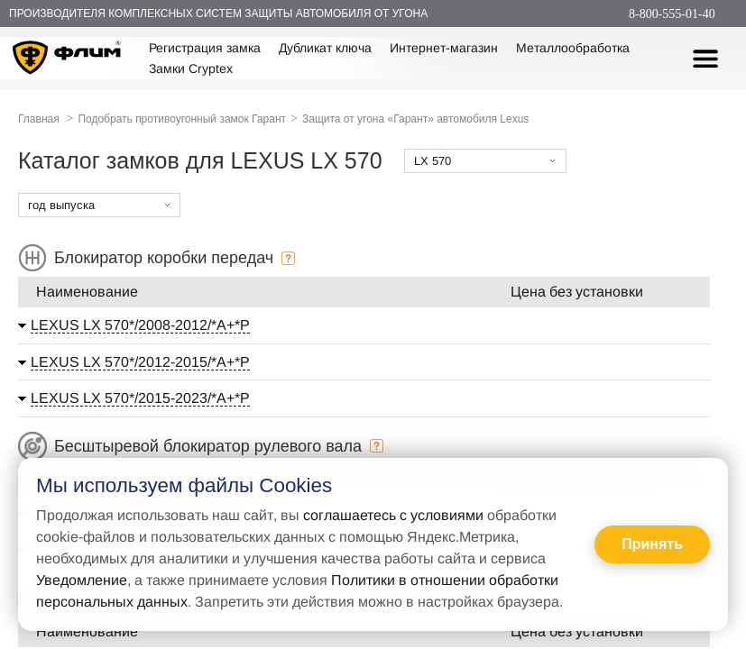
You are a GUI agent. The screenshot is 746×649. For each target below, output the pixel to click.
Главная (39, 119)
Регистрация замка (205, 48)
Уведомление (81, 580)
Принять (652, 544)
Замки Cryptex (191, 68)
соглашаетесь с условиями (393, 515)
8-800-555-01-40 (672, 14)
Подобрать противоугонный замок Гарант (182, 119)
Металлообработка (573, 48)
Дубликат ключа (325, 48)
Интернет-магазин (444, 48)
